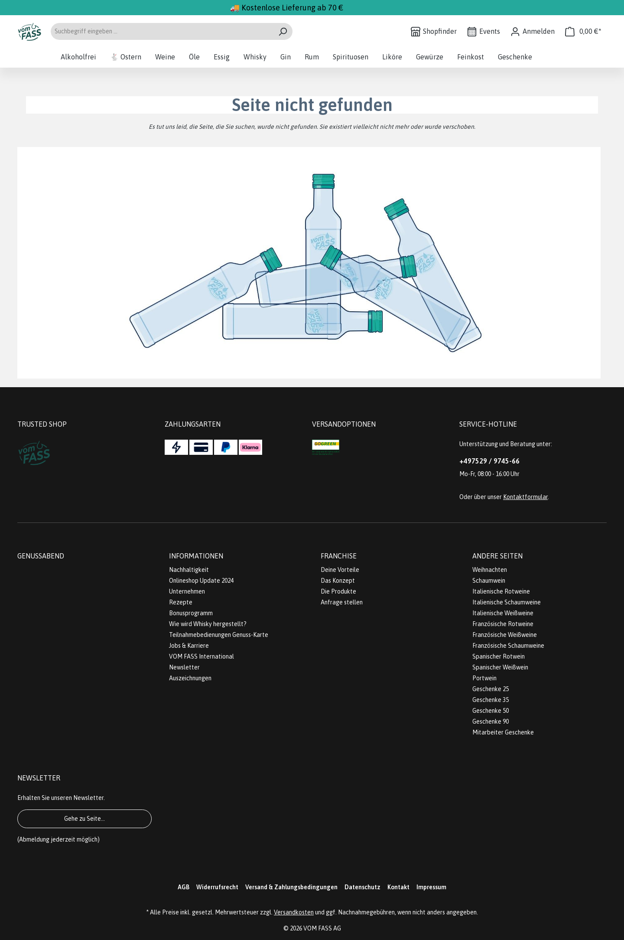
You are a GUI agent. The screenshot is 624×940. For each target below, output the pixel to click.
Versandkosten (294, 912)
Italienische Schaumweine (506, 602)
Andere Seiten (497, 556)
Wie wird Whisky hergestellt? (208, 623)
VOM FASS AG (322, 928)
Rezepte (180, 602)
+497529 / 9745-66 (489, 461)
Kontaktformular (525, 496)
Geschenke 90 (490, 721)
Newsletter (184, 667)
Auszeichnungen (190, 678)
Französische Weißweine (504, 634)
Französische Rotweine (502, 623)
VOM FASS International (201, 656)
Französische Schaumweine (508, 645)
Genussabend (40, 556)
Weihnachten (489, 569)
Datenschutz (362, 887)
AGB (183, 887)
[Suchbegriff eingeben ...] (161, 31)
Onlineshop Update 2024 (201, 580)
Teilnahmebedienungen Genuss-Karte (218, 634)
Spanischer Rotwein (498, 656)
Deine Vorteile (340, 569)
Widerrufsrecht (217, 887)
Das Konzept (338, 580)
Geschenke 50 (490, 710)
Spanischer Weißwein (500, 667)
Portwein (484, 678)
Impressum (431, 887)
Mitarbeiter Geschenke (503, 732)
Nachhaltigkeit (189, 569)
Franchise (339, 556)
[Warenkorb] (583, 31)
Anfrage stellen (342, 602)
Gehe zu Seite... (84, 818)
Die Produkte (338, 591)
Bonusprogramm (191, 613)
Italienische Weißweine (502, 613)
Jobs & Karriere (189, 645)
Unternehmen (187, 591)
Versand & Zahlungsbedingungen (291, 887)
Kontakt (398, 887)
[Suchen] (283, 31)
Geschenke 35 (490, 699)
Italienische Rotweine (501, 591)
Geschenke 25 (490, 688)
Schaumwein (488, 580)
